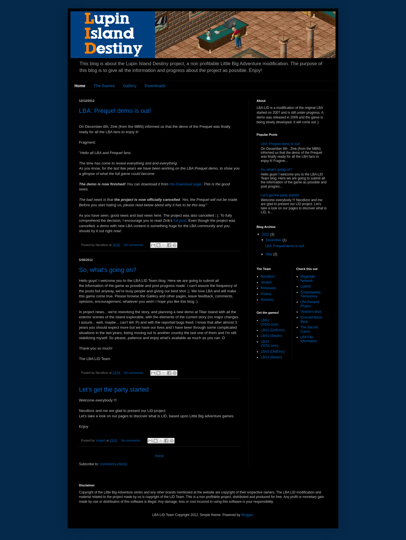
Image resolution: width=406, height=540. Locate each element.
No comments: (134, 245)
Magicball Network (308, 278)
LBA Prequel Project (310, 304)
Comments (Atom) (113, 464)
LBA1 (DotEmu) (272, 330)
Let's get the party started (114, 389)
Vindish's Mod (311, 312)
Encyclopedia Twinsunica (311, 294)
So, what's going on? (107, 269)
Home (79, 86)
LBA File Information (309, 339)
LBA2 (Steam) (271, 357)
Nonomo (267, 300)
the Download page (185, 184)
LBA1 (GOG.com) (269, 322)
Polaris (266, 294)
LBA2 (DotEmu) (272, 352)
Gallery (129, 86)
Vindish (266, 282)
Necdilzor (268, 276)
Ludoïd (306, 286)
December (274, 240)
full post (179, 220)
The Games (104, 86)
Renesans (268, 288)
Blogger (247, 515)
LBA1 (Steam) (271, 336)
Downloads (155, 86)
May (269, 254)
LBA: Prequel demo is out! (115, 110)
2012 (266, 234)
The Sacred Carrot (309, 329)
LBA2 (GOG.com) (269, 344)
